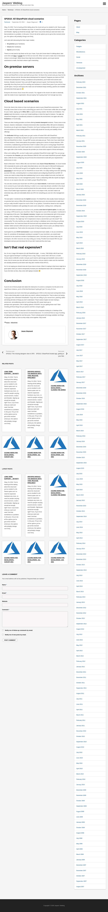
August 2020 (80, 162)
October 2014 (80, 511)
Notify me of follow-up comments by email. (19, 630)
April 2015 (79, 489)
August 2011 (80, 693)
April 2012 (79, 650)
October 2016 (80, 398)
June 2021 (79, 114)
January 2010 (80, 784)
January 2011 (80, 725)
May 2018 (79, 296)
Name (4, 585)
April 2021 (79, 125)
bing (15, 56)
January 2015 (80, 500)
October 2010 (80, 736)
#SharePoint (14, 322)
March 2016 (80, 430)
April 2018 (79, 302)
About (78, 27)
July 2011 (79, 699)
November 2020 (81, 146)
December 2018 (81, 264)
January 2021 (80, 141)
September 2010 (81, 741)
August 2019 (80, 221)
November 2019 (81, 205)
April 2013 (79, 586)
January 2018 (80, 318)
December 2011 (81, 672)
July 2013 (79, 575)
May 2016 (79, 420)
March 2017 (80, 371)
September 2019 (81, 216)
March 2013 (80, 591)
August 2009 (80, 811)
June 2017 (79, 355)
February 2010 (80, 779)
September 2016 (81, 404)
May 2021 (79, 119)
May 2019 (79, 237)
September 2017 (81, 339)
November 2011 (81, 677)
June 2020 (79, 173)
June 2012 (79, 640)
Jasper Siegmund (27, 331)
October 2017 (80, 334)
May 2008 (79, 843)
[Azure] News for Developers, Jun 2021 (58, 455)
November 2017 (81, 329)
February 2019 (80, 253)
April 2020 (79, 184)
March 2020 (80, 189)
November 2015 (81, 452)
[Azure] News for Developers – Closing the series (58, 388)
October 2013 (80, 564)
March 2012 (80, 656)
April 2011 (79, 709)
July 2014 (79, 522)
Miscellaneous (80, 52)
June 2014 (79, 527)
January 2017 (80, 382)
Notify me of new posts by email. (15, 635)
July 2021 (79, 109)
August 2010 (80, 747)
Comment (5, 609)
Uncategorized (80, 68)
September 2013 (81, 570)
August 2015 (80, 468)
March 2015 (80, 495)
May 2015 (79, 484)
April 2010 (79, 768)
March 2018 (80, 307)
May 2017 (79, 361)
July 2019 (79, 227)
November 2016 (81, 393)
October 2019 (80, 211)
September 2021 (81, 98)
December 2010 (81, 731)
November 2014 (81, 505)
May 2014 (79, 532)
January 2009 (80, 822)
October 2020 (80, 152)
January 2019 (80, 259)
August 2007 (80, 886)
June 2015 (79, 479)
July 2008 (79, 838)
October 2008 (80, 827)
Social (78, 57)
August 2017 (80, 345)
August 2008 (80, 833)
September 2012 (81, 623)
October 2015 (80, 457)
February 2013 (80, 597)
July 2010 (79, 752)
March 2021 (80, 130)
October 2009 (80, 800)
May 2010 (79, 763)
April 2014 (79, 538)
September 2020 (81, 157)
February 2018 (80, 312)
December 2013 (81, 554)
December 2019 (81, 200)
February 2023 (80, 82)
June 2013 (79, 581)
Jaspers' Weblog (12, 3)
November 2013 (81, 559)
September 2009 (81, 806)
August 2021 (80, 103)
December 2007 (81, 865)
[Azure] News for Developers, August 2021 (11, 455)
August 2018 (80, 280)
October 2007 (80, 876)
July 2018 (79, 286)
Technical (7, 22)
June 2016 (79, 414)
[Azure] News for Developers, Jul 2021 (34, 455)
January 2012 (80, 666)
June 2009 (79, 817)
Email (4, 593)
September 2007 (81, 881)
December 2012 (81, 607)
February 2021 (80, 135)
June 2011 (79, 704)
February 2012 (80, 661)
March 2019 (80, 248)
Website (4, 601)
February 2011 (80, 720)
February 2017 (80, 377)
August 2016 (80, 409)
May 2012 (79, 645)
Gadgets (79, 46)
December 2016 (81, 388)
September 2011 (81, 688)
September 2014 (81, 516)
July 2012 (79, 634)
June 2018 (79, 291)
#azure (8, 322)
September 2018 (81, 275)
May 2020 (79, 178)
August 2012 (80, 629)
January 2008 (80, 859)
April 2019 (79, 243)
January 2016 (80, 441)
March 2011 (80, 715)
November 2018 (81, 270)
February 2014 (80, 543)
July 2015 (79, 473)
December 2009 (81, 790)
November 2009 (81, 795)
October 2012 (80, 618)
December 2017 (81, 323)
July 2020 (79, 168)
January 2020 (80, 194)
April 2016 (79, 425)
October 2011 (80, 682)
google (20, 56)
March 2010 (80, 774)
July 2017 (79, 350)
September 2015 (81, 463)
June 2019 (79, 232)
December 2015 (81, 446)
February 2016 (80, 436)
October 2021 (80, 93)
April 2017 (79, 366)
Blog (77, 32)
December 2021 (81, 87)
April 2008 (79, 849)
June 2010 (79, 758)
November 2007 (81, 870)
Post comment (10, 640)
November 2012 (81, 613)
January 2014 (80, 548)
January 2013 (80, 602)
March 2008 (80, 854)
